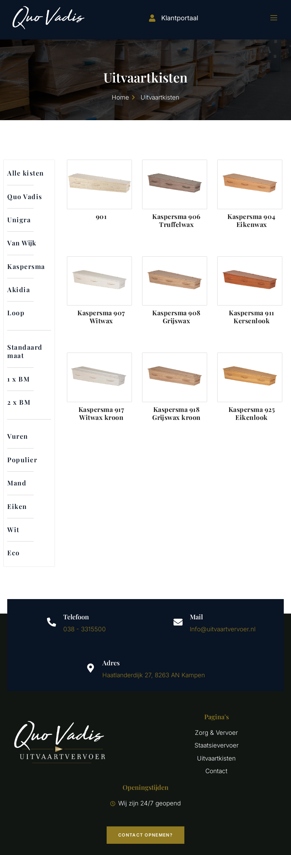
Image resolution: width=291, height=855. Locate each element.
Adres (111, 662)
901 (101, 216)
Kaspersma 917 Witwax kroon (101, 413)
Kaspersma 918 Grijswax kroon (176, 413)
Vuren (17, 436)
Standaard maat (25, 351)
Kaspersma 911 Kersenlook (251, 316)
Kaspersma (26, 266)
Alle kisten (25, 173)
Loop (16, 312)
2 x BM (18, 402)
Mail (196, 616)
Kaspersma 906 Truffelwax (176, 220)
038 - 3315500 (84, 629)
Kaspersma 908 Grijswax (176, 316)
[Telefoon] (51, 622)
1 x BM (18, 379)
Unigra (19, 219)
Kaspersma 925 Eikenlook (251, 413)
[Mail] (178, 622)
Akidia (18, 289)
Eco (13, 552)
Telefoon (76, 616)
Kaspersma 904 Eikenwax (251, 220)
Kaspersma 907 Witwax (101, 316)
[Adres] (90, 668)
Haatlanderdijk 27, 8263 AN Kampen (153, 675)
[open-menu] (269, 18)
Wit (13, 529)
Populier (22, 459)
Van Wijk (22, 243)
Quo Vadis (24, 196)
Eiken (17, 506)
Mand (16, 483)
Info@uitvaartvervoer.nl (223, 629)
